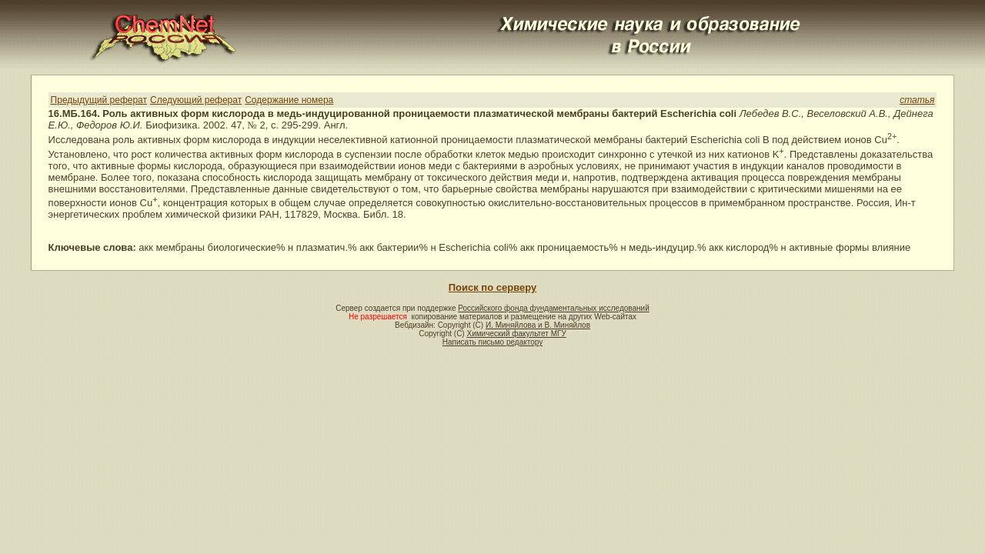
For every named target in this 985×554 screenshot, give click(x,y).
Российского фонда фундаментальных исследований (553, 308)
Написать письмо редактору (492, 342)
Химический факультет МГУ (516, 333)
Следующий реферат (196, 100)
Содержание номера (289, 100)
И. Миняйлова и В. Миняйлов (538, 325)
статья (917, 100)
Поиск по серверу (492, 287)
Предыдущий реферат (99, 100)
